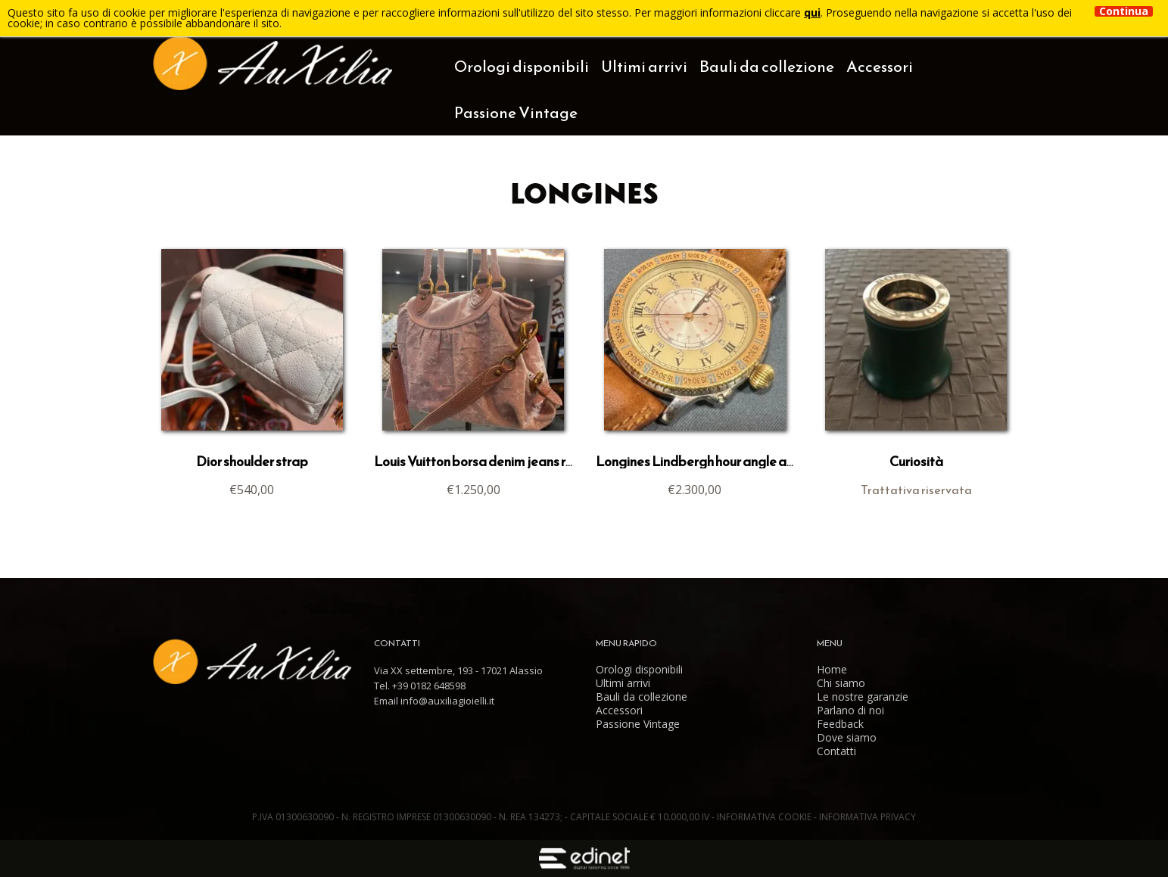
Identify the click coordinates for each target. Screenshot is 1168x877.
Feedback (840, 724)
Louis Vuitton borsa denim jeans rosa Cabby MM (515, 461)
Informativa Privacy (867, 816)
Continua (1123, 11)
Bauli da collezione (766, 66)
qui (812, 12)
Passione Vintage (516, 112)
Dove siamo (847, 738)
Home (832, 669)
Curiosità (916, 461)
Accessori (879, 66)
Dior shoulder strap (252, 461)
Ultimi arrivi (644, 66)
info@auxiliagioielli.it (447, 701)
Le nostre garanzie (862, 697)
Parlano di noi (850, 710)
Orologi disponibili (521, 66)
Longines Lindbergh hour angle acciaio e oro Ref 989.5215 (762, 461)
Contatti (836, 751)
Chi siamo (841, 683)
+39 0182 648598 (429, 685)
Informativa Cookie (765, 816)
